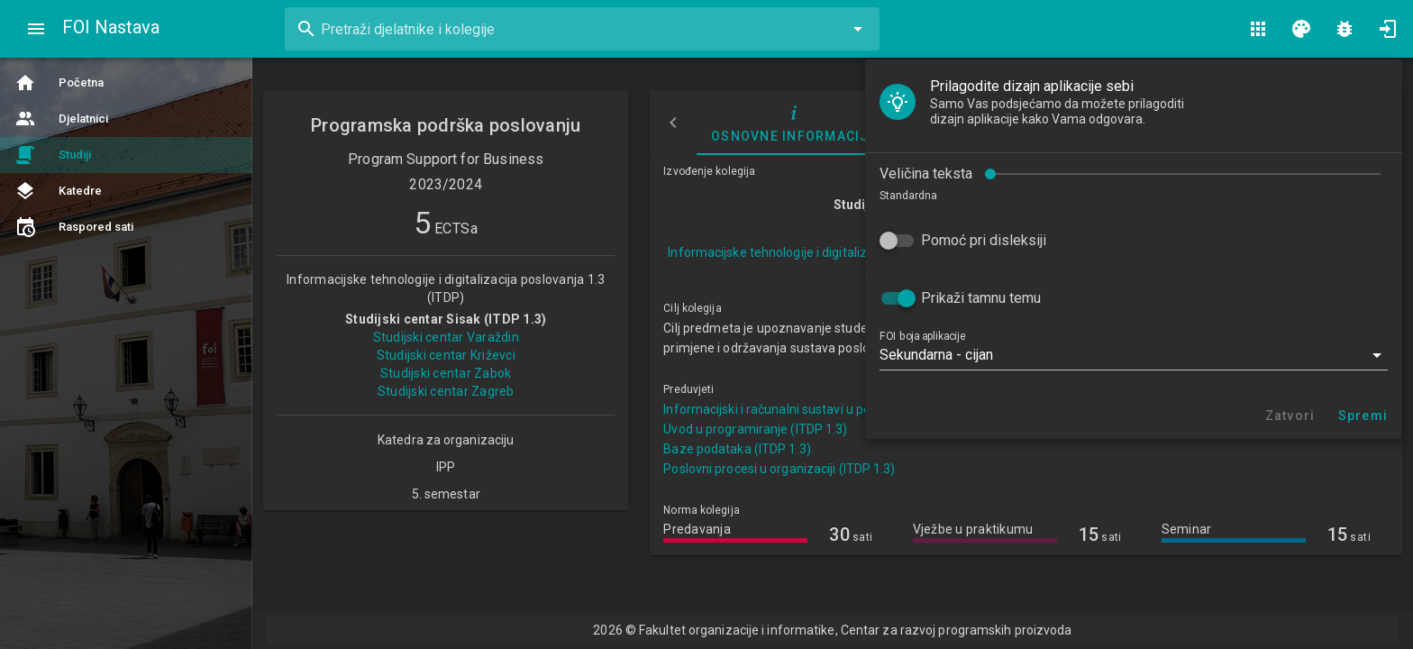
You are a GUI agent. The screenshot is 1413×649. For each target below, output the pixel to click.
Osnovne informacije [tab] (794, 122)
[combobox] (582, 28)
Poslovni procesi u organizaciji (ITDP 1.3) (779, 469)
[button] (279, 306)
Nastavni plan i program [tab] (1162, 122)
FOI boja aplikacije (68, 287)
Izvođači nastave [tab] (972, 122)
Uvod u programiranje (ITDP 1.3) (755, 429)
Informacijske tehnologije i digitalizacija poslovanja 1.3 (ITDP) (842, 252)
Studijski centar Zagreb (446, 391)
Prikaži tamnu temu (127, 249)
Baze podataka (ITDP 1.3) (736, 449)
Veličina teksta (71, 124)
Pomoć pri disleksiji (129, 191)
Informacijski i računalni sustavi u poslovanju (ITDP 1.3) (820, 409)
